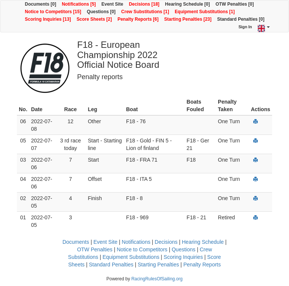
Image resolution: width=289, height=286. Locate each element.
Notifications (136, 242)
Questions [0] (101, 11)
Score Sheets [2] (94, 19)
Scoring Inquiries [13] (48, 19)
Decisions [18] (144, 4)
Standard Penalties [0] (241, 19)
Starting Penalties (158, 265)
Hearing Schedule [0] (187, 4)
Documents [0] (40, 4)
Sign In (245, 26)
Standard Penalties (111, 265)
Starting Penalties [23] (187, 19)
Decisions (166, 242)
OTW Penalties (95, 249)
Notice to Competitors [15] (53, 11)
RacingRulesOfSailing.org (157, 278)
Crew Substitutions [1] (145, 11)
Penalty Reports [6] (137, 19)
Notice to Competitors (142, 249)
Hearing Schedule (203, 242)
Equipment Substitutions (130, 257)
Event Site (112, 4)
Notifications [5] (79, 4)
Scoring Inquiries (183, 257)
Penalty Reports (202, 265)
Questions (183, 249)
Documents (75, 242)
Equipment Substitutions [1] (205, 11)
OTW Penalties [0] (235, 4)
